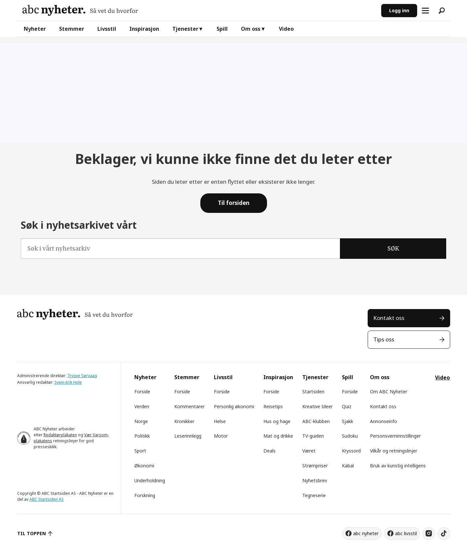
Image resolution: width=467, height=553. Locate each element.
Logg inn (399, 10)
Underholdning (149, 480)
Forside (142, 391)
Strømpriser (315, 465)
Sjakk (347, 421)
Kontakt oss (388, 318)
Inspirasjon (144, 28)
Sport (140, 451)
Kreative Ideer (317, 406)
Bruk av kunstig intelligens (398, 465)
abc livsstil (406, 533)
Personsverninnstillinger (395, 436)
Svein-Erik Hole (68, 382)
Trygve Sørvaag (82, 375)
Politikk (142, 436)
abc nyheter (366, 533)
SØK (393, 248)
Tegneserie (314, 495)
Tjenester (185, 28)
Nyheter (35, 28)
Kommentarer (189, 406)
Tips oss (383, 339)
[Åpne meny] (425, 10)
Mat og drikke (278, 436)
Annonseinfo (383, 421)
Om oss (250, 28)
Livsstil (106, 28)
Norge (141, 421)
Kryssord (351, 451)
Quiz (346, 406)
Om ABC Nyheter (388, 391)
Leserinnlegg (187, 436)
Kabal (348, 465)
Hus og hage (276, 421)
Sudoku (350, 436)
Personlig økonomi (234, 406)
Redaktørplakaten (60, 435)
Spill (222, 28)
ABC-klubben (316, 421)
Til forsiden (234, 203)
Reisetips (273, 406)
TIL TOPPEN (31, 533)
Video (286, 28)
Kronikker (184, 421)
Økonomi (144, 465)
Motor (221, 436)
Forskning (144, 495)
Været (309, 451)
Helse (220, 421)
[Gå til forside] (80, 10)
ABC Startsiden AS (46, 499)
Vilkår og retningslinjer (393, 451)
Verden (141, 406)
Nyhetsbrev (314, 480)
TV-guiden (313, 436)
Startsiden (313, 391)
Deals (269, 451)
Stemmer (71, 28)
